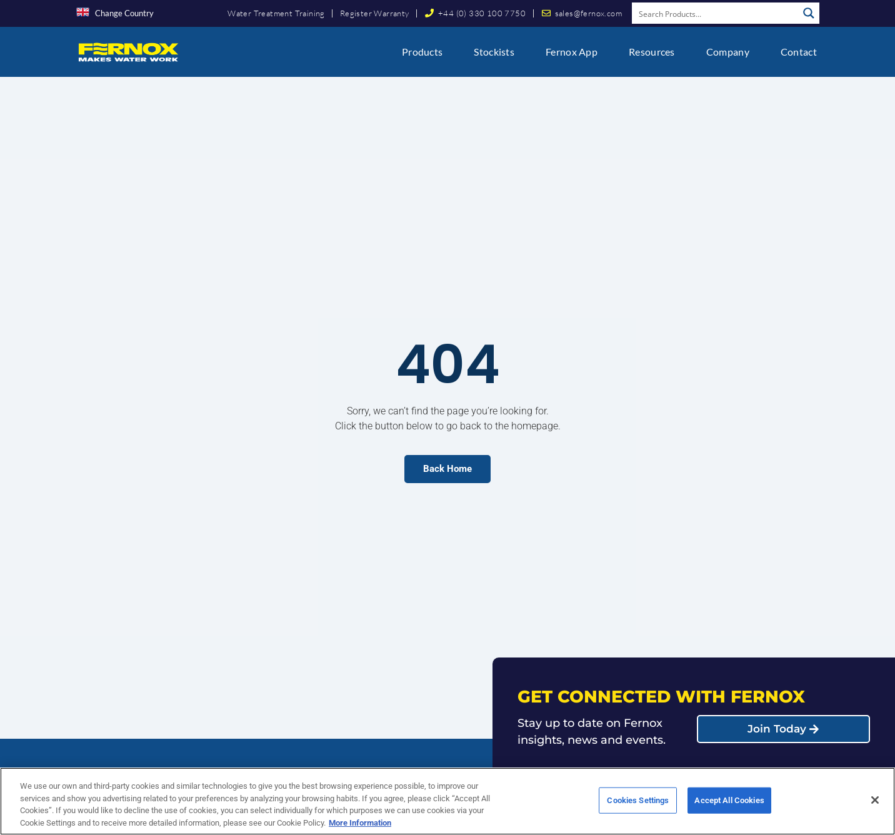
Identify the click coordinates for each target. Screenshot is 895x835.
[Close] (875, 805)
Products (422, 52)
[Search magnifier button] (808, 13)
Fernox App (572, 52)
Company (727, 52)
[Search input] (715, 13)
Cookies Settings (638, 806)
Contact (799, 52)
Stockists (494, 52)
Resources (652, 52)
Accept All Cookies (729, 806)
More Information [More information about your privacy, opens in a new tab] (360, 828)
